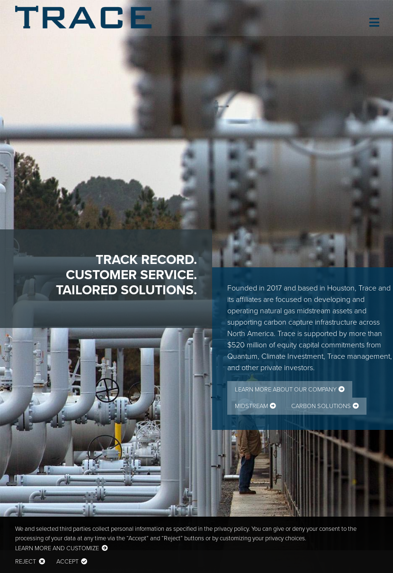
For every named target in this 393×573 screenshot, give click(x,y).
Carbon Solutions (321, 405)
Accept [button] (67, 561)
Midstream (251, 405)
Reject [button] (25, 561)
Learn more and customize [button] (57, 548)
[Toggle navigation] (373, 21)
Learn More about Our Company (286, 389)
